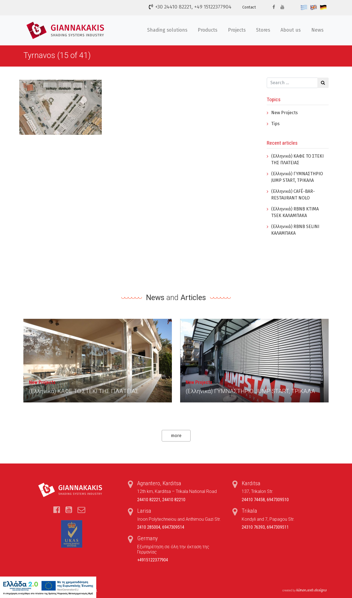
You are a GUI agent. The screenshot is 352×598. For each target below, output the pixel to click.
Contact (249, 7)
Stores (263, 30)
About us (290, 30)
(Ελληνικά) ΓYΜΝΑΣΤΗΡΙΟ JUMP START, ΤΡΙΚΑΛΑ (250, 391)
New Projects (284, 112)
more (176, 435)
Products (207, 30)
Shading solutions (167, 30)
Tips (275, 123)
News (317, 30)
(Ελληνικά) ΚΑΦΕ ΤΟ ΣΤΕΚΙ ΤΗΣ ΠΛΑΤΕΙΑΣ (84, 391)
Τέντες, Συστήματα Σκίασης (66, 30)
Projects (237, 30)
